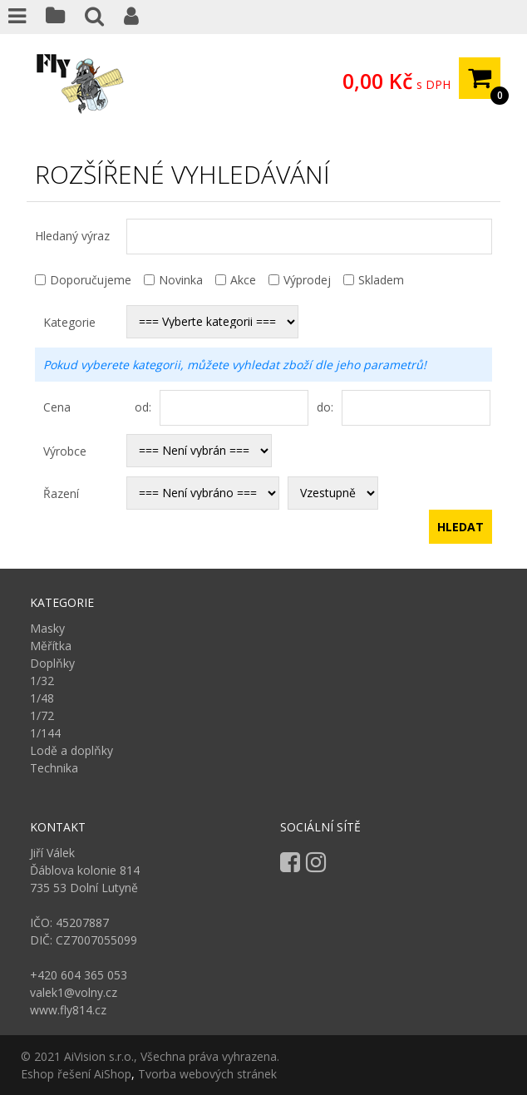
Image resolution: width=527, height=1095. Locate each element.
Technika (54, 768)
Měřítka (50, 646)
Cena (57, 407)
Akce (243, 280)
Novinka (181, 280)
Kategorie (69, 322)
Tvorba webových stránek (207, 1074)
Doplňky (52, 663)
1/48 (42, 698)
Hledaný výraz (72, 236)
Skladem (381, 280)
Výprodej (307, 280)
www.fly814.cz (68, 1010)
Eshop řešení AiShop (76, 1074)
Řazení (61, 493)
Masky (47, 628)
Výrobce (64, 451)
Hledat (460, 527)
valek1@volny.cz (73, 992)
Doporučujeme (90, 280)
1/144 (45, 733)
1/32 (42, 680)
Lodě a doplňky (71, 750)
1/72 (42, 715)
